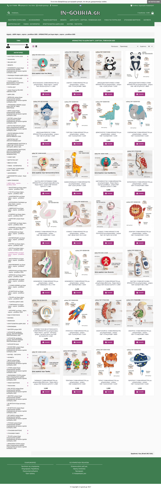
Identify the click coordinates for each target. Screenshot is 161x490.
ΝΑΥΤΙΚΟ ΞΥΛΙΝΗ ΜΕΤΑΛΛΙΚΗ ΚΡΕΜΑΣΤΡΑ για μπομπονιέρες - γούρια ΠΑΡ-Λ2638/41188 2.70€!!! (140, 283)
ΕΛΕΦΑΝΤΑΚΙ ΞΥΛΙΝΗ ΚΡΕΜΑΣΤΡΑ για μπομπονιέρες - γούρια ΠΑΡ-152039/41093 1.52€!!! (140, 134)
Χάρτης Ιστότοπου (79, 469)
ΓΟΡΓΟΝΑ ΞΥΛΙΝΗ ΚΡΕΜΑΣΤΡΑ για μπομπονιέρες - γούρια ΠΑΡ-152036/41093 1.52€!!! (77, 134)
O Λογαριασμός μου (79, 473)
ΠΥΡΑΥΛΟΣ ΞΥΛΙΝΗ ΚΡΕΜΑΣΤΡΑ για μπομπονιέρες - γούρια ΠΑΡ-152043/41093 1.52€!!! (77, 332)
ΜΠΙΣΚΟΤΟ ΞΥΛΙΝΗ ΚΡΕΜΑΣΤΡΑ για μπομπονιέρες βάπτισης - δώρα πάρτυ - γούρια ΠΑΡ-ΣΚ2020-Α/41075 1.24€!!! (108, 283)
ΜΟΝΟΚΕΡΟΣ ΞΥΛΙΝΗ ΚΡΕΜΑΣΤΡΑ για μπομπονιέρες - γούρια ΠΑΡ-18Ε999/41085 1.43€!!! (77, 283)
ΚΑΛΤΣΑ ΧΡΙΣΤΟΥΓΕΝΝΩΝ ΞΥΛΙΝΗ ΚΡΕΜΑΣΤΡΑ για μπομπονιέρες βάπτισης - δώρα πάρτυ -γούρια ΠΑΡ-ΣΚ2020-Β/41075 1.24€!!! (46, 183)
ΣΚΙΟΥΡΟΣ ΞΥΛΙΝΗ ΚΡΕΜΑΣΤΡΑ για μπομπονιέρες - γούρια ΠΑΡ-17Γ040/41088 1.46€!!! (139, 332)
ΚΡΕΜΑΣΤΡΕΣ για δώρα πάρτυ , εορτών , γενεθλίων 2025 (57, 34)
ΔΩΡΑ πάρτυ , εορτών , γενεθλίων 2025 (25, 34)
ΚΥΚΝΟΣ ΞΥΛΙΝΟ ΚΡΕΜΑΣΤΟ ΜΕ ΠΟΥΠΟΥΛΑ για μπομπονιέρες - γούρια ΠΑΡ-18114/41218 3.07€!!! (108, 233)
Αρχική (9, 34)
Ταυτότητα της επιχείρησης (30, 466)
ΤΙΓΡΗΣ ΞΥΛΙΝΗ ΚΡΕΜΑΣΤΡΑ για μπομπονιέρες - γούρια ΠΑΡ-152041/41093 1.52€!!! (108, 382)
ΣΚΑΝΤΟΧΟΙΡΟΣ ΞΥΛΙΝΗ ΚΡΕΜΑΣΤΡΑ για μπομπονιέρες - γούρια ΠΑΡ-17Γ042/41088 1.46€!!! (108, 332)
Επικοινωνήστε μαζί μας (79, 466)
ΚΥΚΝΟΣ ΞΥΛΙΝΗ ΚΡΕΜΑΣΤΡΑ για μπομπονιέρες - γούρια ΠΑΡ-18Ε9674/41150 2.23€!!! (77, 233)
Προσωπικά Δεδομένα (30, 471)
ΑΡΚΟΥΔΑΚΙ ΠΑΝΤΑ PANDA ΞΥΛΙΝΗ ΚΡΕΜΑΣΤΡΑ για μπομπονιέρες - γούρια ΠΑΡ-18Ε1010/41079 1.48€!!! (140, 84)
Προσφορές (79, 471)
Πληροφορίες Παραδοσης (30, 469)
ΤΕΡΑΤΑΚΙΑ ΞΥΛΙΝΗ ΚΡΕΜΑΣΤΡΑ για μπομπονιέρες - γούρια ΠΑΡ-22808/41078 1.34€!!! (77, 382)
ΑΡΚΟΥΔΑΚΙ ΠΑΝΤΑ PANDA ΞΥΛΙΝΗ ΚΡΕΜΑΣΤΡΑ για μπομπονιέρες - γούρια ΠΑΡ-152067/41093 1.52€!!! (108, 84)
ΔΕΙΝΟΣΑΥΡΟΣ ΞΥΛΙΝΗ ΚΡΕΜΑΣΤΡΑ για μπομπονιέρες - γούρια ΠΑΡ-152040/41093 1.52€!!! (108, 134)
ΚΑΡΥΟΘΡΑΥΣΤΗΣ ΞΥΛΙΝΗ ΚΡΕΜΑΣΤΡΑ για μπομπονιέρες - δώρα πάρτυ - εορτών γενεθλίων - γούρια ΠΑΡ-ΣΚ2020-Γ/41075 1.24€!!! (108, 183)
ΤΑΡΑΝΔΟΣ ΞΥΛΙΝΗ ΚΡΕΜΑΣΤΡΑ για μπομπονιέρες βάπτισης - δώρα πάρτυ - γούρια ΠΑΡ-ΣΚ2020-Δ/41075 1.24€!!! (46, 382)
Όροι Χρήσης (30, 473)
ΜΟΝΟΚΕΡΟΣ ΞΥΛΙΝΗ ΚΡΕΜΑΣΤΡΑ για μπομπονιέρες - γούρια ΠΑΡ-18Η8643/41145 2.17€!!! (45, 283)
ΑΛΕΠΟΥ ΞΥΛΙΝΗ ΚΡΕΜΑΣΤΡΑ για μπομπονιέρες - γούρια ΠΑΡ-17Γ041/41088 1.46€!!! (77, 84)
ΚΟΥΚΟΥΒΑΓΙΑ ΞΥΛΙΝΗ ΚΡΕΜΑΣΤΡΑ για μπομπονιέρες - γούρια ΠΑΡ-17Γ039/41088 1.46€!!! (139, 183)
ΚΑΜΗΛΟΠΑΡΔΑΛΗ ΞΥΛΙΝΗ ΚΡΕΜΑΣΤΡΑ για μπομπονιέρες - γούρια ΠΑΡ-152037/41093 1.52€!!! (77, 183)
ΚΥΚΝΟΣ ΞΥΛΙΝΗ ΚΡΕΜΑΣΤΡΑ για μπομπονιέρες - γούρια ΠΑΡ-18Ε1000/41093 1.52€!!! (46, 233)
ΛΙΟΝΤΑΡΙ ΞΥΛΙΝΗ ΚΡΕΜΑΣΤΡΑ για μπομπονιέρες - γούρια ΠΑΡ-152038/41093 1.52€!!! (140, 233)
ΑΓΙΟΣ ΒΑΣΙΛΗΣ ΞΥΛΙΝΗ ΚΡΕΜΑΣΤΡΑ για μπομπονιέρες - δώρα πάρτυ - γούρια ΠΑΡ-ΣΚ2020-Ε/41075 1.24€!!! (46, 84)
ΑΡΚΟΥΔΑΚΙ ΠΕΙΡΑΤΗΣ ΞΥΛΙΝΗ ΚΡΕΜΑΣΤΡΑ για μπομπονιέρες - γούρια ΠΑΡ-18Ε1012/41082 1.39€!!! (46, 134)
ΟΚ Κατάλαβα (154, 2)
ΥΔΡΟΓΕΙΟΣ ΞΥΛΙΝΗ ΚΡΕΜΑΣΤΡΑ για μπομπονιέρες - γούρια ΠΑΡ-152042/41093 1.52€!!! (140, 382)
